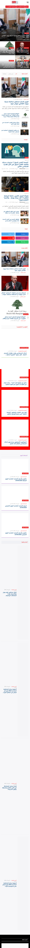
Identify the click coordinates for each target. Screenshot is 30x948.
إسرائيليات (4, 74)
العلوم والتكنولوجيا (24, 348)
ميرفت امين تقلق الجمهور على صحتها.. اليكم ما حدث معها (11, 212)
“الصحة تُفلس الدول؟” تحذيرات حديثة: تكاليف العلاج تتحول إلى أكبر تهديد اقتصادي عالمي (15, 164)
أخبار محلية (25, 74)
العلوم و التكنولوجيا (22, 327)
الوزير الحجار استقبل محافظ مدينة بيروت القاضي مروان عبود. (15, 36)
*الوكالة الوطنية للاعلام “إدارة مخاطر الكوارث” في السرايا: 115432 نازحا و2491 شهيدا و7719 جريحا (7, 51)
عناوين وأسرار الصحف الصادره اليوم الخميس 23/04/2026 (16, 534)
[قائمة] (28, 2)
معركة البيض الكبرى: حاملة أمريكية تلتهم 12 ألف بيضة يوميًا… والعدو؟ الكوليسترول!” (16, 198)
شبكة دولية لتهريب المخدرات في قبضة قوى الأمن (10, 123)
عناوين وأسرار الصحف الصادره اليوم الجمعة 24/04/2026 (16, 480)
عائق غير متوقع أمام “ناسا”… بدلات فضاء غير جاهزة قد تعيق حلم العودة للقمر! (15, 384)
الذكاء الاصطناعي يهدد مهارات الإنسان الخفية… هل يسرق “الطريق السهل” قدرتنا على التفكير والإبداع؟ (15, 355)
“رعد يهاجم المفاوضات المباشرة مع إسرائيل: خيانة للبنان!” (10, 131)
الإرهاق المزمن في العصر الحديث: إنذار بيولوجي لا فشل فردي (10, 220)
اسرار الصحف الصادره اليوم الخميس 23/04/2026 (16, 507)
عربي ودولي (10, 74)
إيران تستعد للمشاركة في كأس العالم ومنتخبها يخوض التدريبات (9, 789)
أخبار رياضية (25, 542)
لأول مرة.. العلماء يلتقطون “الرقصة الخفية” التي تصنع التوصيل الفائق (17, 413)
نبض (27, 7)
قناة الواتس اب (20, 7)
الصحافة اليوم (24, 455)
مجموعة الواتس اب (10, 7)
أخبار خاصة (25, 943)
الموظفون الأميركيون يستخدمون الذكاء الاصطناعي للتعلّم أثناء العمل (15, 443)
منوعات (26, 140)
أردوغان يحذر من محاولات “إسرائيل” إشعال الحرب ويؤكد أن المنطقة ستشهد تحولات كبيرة (22, 51)
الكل (16, 74)
